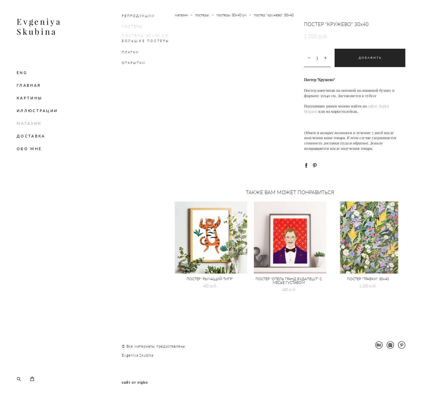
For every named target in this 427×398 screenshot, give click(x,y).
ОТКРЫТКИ (133, 63)
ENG (22, 72)
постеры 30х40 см (232, 15)
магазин (181, 15)
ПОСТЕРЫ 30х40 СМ (145, 35)
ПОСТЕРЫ (132, 26)
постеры (202, 15)
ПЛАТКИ (130, 52)
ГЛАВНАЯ (29, 85)
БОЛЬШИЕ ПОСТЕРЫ (146, 41)
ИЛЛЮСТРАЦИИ (37, 110)
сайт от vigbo (135, 382)
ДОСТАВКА (31, 136)
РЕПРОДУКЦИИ (138, 16)
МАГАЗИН (29, 123)
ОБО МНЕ (29, 148)
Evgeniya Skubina (39, 27)
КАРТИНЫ (29, 98)
